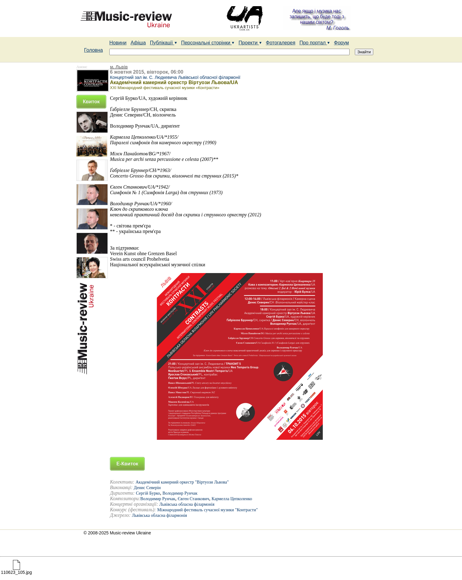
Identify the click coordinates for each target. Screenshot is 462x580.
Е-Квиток (127, 463)
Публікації (163, 42)
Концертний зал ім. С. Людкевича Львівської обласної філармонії (175, 77)
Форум (341, 42)
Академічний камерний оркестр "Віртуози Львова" (182, 482)
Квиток (91, 101)
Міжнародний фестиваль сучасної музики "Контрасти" (207, 510)
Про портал (314, 42)
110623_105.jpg (16, 570)
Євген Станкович (193, 498)
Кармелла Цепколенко (232, 498)
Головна (93, 50)
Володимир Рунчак (179, 493)
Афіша (138, 42)
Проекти (250, 42)
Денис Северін (147, 487)
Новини (118, 42)
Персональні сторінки (207, 42)
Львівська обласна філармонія (186, 504)
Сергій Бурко (148, 493)
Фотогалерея (280, 42)
